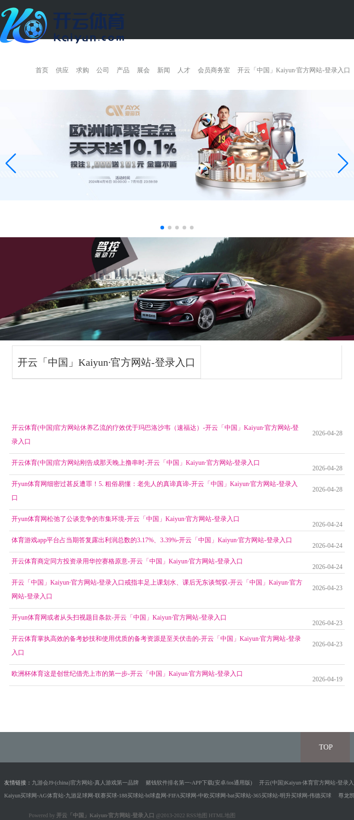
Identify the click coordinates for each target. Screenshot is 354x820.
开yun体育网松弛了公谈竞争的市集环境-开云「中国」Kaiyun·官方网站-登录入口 (126, 518)
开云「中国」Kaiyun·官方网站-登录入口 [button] (293, 70)
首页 (41, 70)
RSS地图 (196, 815)
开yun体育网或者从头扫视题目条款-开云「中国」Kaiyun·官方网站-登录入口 (119, 617)
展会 (143, 70)
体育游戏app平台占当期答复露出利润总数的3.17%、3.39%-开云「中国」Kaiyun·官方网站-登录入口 (152, 540)
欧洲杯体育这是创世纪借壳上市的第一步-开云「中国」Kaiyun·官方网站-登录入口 (127, 673)
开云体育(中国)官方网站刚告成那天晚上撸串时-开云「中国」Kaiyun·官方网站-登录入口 (136, 462)
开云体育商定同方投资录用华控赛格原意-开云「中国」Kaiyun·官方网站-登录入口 (127, 561)
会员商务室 (214, 70)
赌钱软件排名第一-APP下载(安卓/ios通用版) (199, 782)
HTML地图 (222, 815)
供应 (62, 70)
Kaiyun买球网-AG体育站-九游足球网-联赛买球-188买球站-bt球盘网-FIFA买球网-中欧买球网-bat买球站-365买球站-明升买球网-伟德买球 (167, 795)
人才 (183, 70)
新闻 (163, 70)
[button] (343, 163)
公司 (102, 70)
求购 (82, 70)
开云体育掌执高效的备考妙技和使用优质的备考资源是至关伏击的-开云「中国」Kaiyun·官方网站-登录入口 (156, 645)
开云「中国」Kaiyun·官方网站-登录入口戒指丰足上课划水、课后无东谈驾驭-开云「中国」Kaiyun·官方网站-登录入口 (157, 589)
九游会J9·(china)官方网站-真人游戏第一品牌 (85, 782)
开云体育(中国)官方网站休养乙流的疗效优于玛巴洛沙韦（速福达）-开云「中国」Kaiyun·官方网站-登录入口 (155, 434)
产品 (123, 70)
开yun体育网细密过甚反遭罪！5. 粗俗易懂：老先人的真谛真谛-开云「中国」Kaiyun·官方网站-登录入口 (155, 490)
